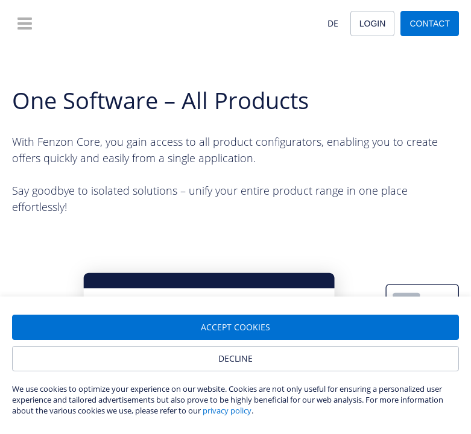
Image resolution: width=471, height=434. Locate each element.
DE (332, 23)
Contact (429, 23)
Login (372, 23)
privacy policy (227, 410)
